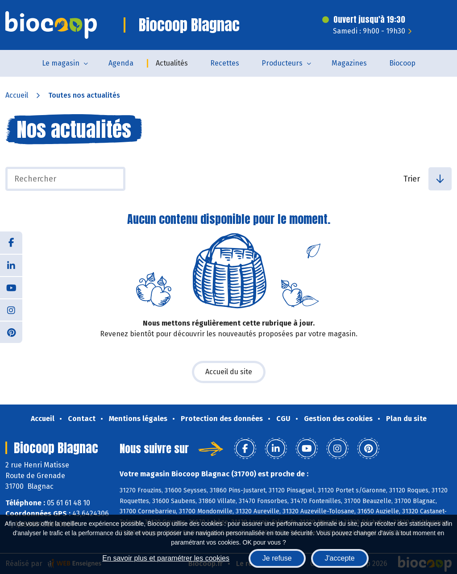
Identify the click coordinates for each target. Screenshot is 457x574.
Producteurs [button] (282, 63)
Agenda (120, 63)
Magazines (349, 63)
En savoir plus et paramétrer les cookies (165, 558)
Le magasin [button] (60, 63)
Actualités (172, 63)
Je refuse (277, 558)
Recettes (224, 63)
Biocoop (402, 63)
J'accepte (340, 558)
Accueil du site (228, 372)
